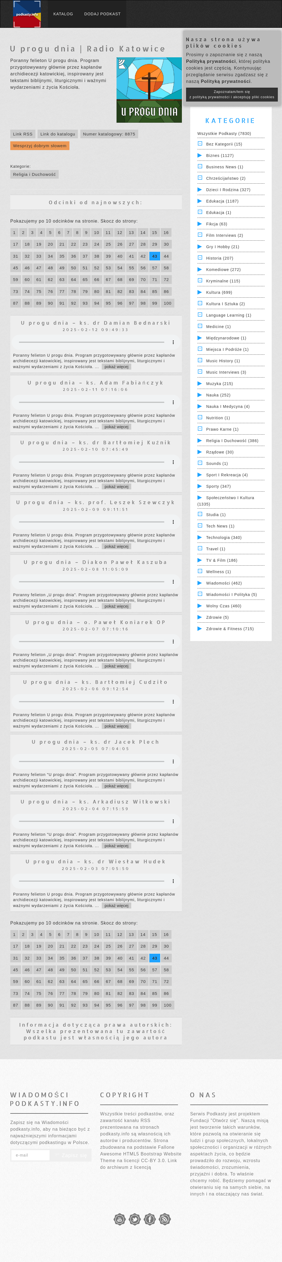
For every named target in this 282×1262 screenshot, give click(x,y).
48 (50, 267)
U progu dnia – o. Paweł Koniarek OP (95, 622)
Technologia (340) (224, 537)
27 (131, 244)
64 (73, 279)
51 (85, 267)
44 (166, 256)
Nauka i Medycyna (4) (228, 406)
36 (73, 256)
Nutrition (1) (218, 418)
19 (38, 244)
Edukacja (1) (218, 212)
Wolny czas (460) (223, 606)
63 (62, 279)
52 (97, 267)
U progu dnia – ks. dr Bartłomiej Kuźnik (96, 442)
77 (62, 291)
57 (154, 267)
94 (97, 303)
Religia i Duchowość (34, 174)
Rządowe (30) (220, 452)
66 (97, 279)
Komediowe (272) (223, 269)
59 (15, 279)
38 (97, 256)
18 (27, 244)
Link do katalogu (57, 134)
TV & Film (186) (222, 560)
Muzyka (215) (219, 383)
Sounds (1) (217, 463)
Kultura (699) (219, 292)
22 (73, 244)
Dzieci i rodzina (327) (228, 190)
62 (50, 279)
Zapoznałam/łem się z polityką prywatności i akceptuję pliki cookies (231, 94)
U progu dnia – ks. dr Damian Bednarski (96, 322)
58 (166, 267)
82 (120, 291)
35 (62, 256)
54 (120, 267)
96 (120, 303)
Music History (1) (223, 361)
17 (15, 244)
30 (166, 244)
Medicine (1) (218, 326)
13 (131, 232)
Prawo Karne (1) (222, 429)
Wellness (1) (218, 572)
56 (143, 267)
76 (50, 291)
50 (73, 267)
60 (27, 279)
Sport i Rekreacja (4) (227, 475)
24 (97, 244)
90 (50, 303)
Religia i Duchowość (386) (232, 440)
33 (38, 256)
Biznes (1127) (220, 155)
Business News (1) (224, 167)
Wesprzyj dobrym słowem (40, 145)
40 (120, 256)
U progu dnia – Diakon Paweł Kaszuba (96, 562)
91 (62, 303)
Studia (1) (216, 514)
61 (38, 279)
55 (131, 267)
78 (73, 291)
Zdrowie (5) (217, 617)
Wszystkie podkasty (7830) (224, 133)
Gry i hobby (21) (222, 247)
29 (154, 244)
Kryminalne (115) (223, 281)
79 (85, 291)
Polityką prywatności (211, 61)
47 (38, 267)
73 (15, 291)
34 (50, 256)
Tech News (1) (220, 526)
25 (108, 244)
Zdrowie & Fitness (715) (230, 629)
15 (154, 232)
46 (27, 267)
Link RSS (23, 134)
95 (108, 303)
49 (62, 267)
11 (108, 232)
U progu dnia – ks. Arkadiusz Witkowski (96, 801)
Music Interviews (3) (226, 372)
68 (120, 279)
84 (143, 291)
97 (131, 303)
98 (143, 303)
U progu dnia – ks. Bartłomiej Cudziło (96, 682)
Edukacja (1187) (222, 201)
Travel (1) (215, 549)
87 (15, 303)
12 (119, 232)
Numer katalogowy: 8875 (109, 134)
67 (108, 279)
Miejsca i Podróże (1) (227, 349)
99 (154, 303)
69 (131, 279)
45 (15, 267)
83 (131, 291)
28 (143, 244)
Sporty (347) (218, 486)
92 (73, 303)
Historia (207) (219, 258)
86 (166, 291)
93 (85, 303)
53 (108, 267)
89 (38, 303)
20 (50, 244)
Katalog (63, 14)
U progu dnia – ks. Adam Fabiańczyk (96, 382)
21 (62, 244)
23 (85, 244)
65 (85, 279)
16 (166, 232)
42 (143, 256)
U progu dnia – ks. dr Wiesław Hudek (96, 861)
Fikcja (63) (216, 224)
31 (15, 256)
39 (108, 256)
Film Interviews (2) (224, 235)
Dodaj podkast (102, 14)
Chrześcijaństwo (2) (226, 178)
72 (166, 279)
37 (85, 256)
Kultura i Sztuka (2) (225, 304)
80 (97, 291)
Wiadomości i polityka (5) (231, 594)
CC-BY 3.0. (153, 1160)
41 (131, 256)
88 (27, 303)
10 (96, 232)
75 (38, 291)
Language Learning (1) (228, 315)
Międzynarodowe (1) (226, 338)
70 (143, 279)
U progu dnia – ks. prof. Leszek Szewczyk (95, 502)
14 (143, 232)
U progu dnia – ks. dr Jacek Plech (96, 741)
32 (27, 256)
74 (27, 291)
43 (154, 256)
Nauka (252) (218, 395)
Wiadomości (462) (224, 583)
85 (154, 291)
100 (168, 303)
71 (154, 279)
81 (108, 291)
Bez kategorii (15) (224, 144)
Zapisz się (70, 1155)
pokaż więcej (116, 366)
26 (120, 244)
